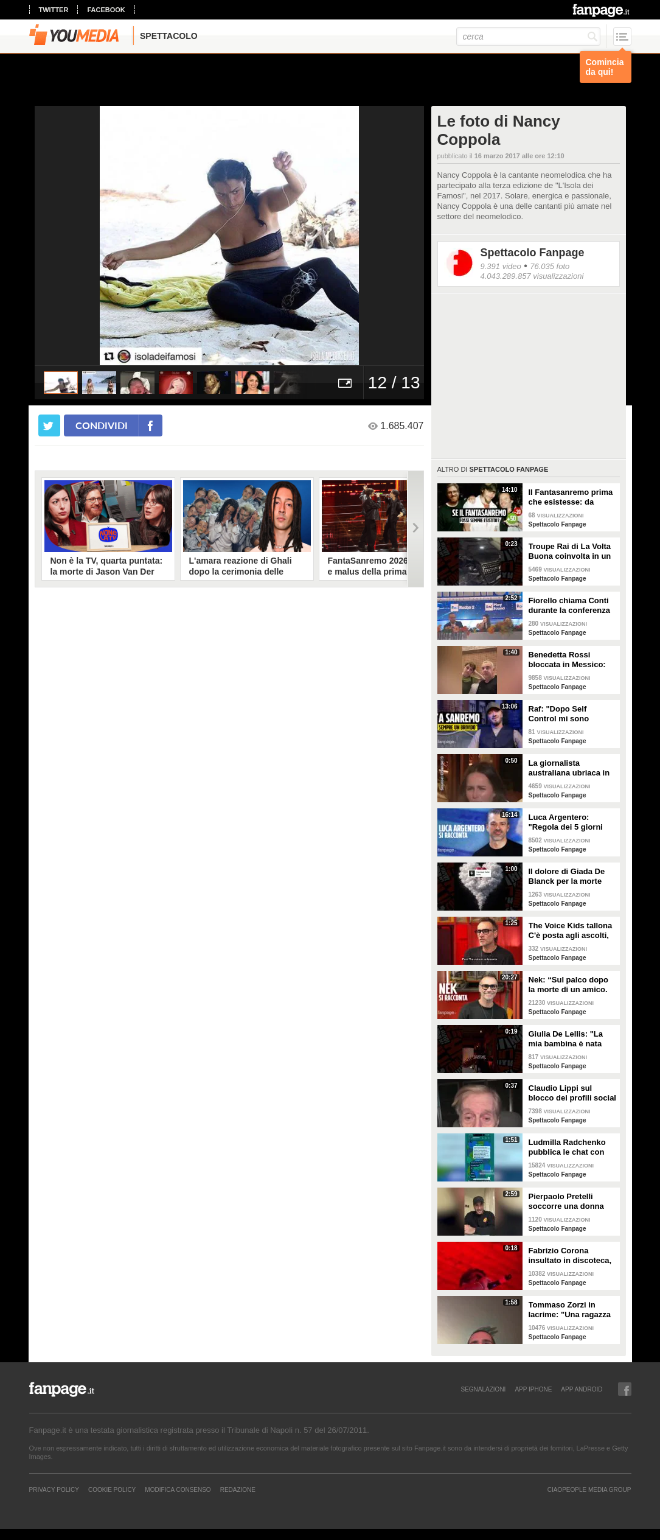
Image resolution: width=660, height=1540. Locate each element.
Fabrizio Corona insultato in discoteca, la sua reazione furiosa (571, 1255)
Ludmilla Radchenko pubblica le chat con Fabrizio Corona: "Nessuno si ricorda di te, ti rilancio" (571, 1147)
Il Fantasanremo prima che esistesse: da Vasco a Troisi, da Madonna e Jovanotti (571, 497)
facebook (106, 9)
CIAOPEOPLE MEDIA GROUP (589, 1489)
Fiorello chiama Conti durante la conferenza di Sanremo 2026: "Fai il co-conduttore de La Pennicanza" (570, 605)
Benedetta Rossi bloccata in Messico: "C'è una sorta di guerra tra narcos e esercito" (567, 660)
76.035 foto (549, 266)
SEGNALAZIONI (482, 1389)
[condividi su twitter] (49, 425)
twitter (54, 9)
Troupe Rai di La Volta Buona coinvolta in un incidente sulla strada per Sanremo (570, 551)
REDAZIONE (237, 1489)
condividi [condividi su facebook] (101, 425)
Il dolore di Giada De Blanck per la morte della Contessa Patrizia (572, 876)
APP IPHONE (533, 1389)
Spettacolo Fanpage (533, 253)
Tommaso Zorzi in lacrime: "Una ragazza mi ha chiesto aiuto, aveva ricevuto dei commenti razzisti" (570, 1310)
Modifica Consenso (177, 1489)
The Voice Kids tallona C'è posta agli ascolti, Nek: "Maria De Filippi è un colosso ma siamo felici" (573, 930)
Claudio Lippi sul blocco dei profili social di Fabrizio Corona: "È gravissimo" (572, 1093)
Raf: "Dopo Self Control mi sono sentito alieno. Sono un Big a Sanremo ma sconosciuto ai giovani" (572, 714)
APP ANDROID (581, 1389)
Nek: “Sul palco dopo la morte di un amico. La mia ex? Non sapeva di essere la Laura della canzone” (572, 985)
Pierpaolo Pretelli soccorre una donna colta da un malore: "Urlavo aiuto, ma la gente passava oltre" (567, 1201)
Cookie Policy (112, 1489)
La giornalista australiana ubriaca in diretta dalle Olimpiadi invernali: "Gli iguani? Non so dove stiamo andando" (570, 768)
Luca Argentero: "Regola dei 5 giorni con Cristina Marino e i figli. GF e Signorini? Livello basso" (571, 822)
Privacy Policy (54, 1489)
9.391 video (501, 266)
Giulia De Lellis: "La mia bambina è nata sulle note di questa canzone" (566, 1039)
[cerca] (528, 36)
